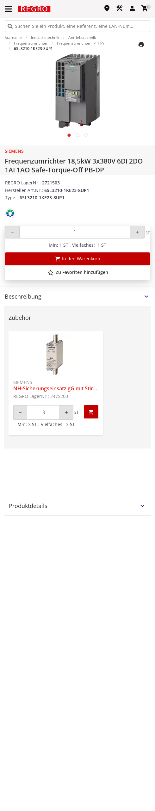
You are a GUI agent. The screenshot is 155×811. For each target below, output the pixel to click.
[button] (9, 9)
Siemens (14, 151)
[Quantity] (74, 232)
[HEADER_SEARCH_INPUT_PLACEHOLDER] (77, 26)
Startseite (13, 37)
